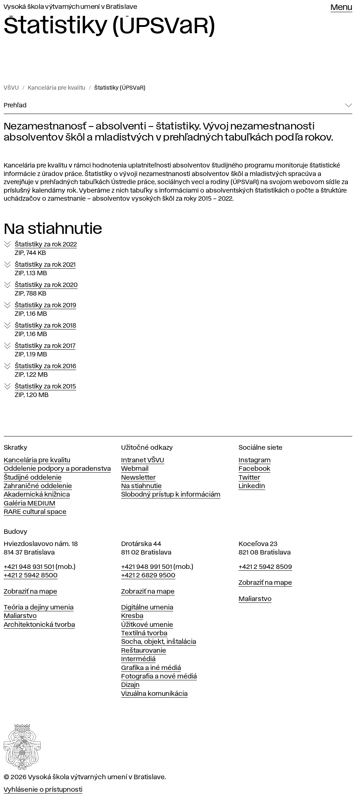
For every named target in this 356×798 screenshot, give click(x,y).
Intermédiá (138, 659)
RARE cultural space (35, 512)
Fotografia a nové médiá (159, 677)
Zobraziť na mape (30, 592)
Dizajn (130, 685)
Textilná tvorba (144, 633)
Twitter (249, 478)
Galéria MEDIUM (29, 504)
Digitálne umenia (147, 608)
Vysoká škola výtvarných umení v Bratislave (70, 7)
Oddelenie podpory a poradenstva (57, 469)
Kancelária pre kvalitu (56, 88)
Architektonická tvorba (39, 625)
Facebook (254, 469)
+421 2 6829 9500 (148, 575)
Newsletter (138, 478)
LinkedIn (252, 486)
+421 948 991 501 (146, 567)
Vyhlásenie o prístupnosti (43, 790)
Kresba (132, 616)
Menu (341, 7)
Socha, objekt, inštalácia (158, 642)
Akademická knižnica (37, 495)
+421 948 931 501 (29, 567)
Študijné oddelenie (33, 478)
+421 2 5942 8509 (265, 567)
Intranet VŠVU (142, 460)
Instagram (255, 460)
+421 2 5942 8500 (31, 575)
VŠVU (11, 88)
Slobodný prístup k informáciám (170, 495)
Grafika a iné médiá (151, 668)
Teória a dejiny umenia (38, 608)
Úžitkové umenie (147, 625)
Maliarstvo (20, 616)
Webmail (134, 469)
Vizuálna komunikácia (154, 694)
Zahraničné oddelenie (38, 486)
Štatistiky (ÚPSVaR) (120, 88)
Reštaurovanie (143, 651)
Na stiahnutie (141, 486)
